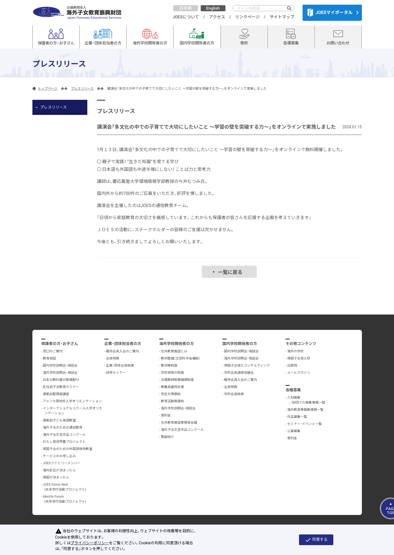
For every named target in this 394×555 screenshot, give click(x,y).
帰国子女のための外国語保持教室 (67, 449)
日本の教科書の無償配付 (61, 380)
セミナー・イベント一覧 (304, 424)
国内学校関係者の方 (239, 343)
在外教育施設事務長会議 (179, 422)
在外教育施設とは (174, 351)
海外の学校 (295, 351)
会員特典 (112, 358)
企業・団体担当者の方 (122, 343)
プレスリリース (82, 88)
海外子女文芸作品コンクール (64, 435)
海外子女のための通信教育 (62, 427)
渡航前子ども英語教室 (59, 420)
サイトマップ (282, 17)
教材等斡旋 (169, 365)
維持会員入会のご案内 (122, 351)
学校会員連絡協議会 (239, 373)
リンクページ (247, 17)
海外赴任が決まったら (59, 470)
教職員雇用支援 (172, 387)
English (213, 8)
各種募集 (293, 390)
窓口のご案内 (53, 351)
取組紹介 (167, 437)
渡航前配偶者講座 (56, 394)
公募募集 (293, 431)
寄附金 (166, 415)
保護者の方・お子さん (59, 343)
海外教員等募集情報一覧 (305, 410)
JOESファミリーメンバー (61, 463)
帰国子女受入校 (298, 358)
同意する (316, 540)
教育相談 (49, 358)
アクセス (217, 17)
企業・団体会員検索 (120, 365)
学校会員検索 (234, 394)
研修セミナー (116, 373)
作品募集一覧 (297, 417)
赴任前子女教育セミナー (61, 387)
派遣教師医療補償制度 (177, 380)
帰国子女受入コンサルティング (247, 365)
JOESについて (186, 17)
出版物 (292, 365)
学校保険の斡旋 (172, 373)
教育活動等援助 (172, 401)
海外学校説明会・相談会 (60, 373)
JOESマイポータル (330, 12)
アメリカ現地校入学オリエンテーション (72, 401)
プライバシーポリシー (90, 543)
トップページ (48, 88)
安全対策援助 (171, 394)
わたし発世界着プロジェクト (64, 442)
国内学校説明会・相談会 (60, 365)
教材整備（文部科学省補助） (180, 358)
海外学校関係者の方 (176, 343)
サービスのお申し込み (59, 456)
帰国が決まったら (56, 477)
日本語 (185, 8)
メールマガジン (298, 373)
